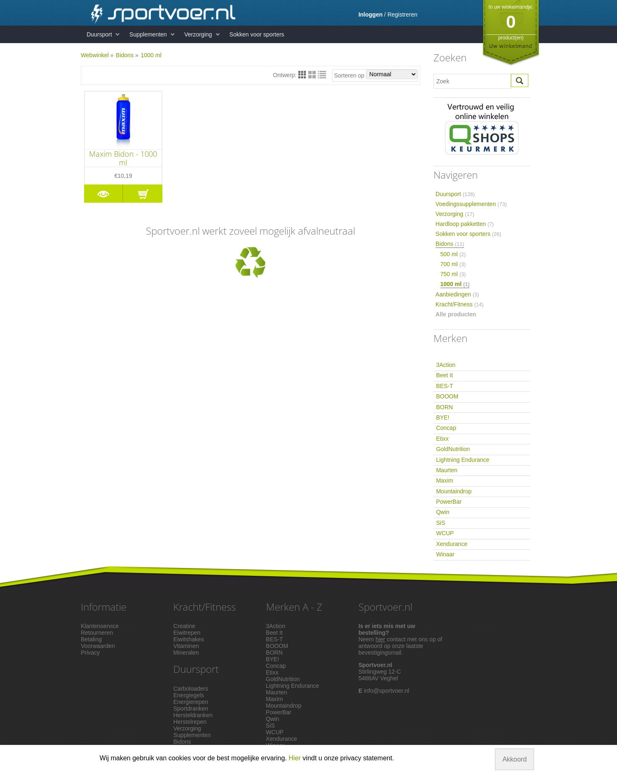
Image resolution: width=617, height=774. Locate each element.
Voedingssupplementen (471, 204)
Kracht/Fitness (460, 304)
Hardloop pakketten (465, 224)
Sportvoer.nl (385, 607)
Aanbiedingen (457, 294)
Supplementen (148, 34)
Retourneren (97, 632)
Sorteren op (375, 74)
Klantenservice (100, 626)
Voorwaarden (98, 646)
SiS (440, 522)
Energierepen (190, 702)
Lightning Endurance (462, 459)
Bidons (125, 55)
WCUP (445, 533)
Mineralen (185, 652)
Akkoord (514, 759)
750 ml (453, 274)
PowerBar (448, 501)
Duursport (99, 34)
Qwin (442, 512)
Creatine (184, 626)
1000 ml (151, 55)
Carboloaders (190, 688)
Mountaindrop (454, 491)
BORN (444, 407)
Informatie (103, 607)
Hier (295, 758)
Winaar (445, 554)
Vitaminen (186, 646)
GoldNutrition (453, 449)
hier (380, 639)
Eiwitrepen (186, 632)
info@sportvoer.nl (386, 690)
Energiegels (188, 695)
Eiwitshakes (188, 639)
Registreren (402, 14)
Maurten (446, 470)
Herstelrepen (189, 721)
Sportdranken (190, 708)
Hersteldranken (193, 715)
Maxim (444, 480)
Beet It (444, 375)
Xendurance (451, 544)
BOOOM (447, 396)
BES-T (444, 386)
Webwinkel (95, 55)
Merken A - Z (294, 607)
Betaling (91, 639)
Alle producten (456, 314)
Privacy (90, 652)
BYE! (442, 417)
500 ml (453, 254)
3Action (445, 365)
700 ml (453, 264)
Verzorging (198, 34)
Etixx (442, 438)
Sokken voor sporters (257, 34)
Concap (446, 428)
